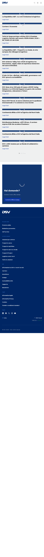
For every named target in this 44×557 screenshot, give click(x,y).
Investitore (5, 278)
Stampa (4, 281)
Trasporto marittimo (8, 250)
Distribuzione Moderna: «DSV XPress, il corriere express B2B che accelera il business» (19, 127)
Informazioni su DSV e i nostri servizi (13, 271)
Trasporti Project (7, 257)
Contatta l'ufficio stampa (12, 204)
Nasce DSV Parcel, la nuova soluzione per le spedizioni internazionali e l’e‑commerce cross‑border (21, 105)
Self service (5, 236)
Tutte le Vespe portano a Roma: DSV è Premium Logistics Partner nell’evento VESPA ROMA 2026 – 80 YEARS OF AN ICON (21, 38)
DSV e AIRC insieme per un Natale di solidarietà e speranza (20, 148)
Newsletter (5, 292)
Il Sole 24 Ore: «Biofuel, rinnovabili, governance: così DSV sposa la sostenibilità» (21, 78)
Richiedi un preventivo (8, 232)
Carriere (4, 275)
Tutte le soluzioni (7, 264)
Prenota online (6, 229)
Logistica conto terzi (8, 260)
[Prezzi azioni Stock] (37, 324)
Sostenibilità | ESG (7, 285)
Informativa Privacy (8, 303)
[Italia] (4, 322)
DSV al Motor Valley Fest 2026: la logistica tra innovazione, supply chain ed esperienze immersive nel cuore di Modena (20, 65)
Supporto (5, 288)
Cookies (4, 306)
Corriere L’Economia (9, 26)
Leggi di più (16, 19)
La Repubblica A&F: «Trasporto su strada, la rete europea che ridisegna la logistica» (20, 52)
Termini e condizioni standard (10, 309)
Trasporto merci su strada (9, 254)
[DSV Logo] (5, 3)
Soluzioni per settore (8, 244)
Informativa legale (7, 299)
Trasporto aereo (7, 247)
